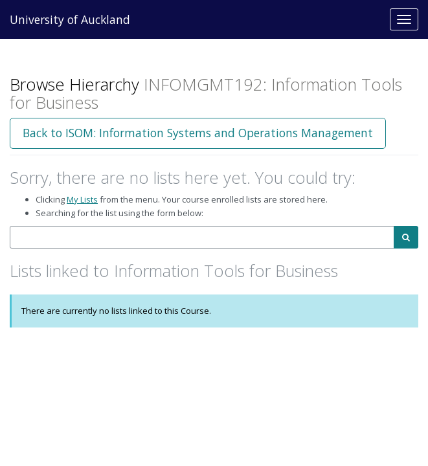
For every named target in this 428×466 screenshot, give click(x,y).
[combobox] (202, 237)
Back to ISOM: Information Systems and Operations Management (198, 132)
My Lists (82, 199)
